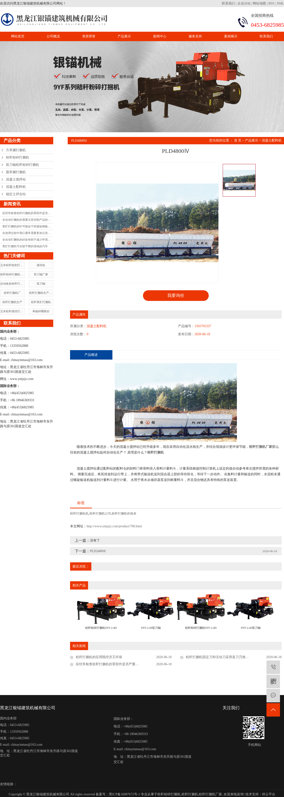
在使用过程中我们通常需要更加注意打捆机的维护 (27, 233)
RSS (271, 3)
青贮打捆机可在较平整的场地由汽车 (25, 246)
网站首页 (17, 36)
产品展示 (124, 36)
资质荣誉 (88, 36)
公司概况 (53, 36)
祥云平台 (268, 794)
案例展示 (230, 36)
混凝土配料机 (16, 187)
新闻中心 (159, 36)
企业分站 (244, 3)
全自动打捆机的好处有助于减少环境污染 (27, 239)
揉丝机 (41, 265)
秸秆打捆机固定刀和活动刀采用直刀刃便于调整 (220, 657)
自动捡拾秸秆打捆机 (12, 283)
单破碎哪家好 (40, 311)
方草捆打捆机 (16, 150)
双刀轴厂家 (41, 274)
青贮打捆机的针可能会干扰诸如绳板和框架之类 (27, 226)
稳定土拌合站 (16, 194)
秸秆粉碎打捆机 (17, 157)
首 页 (238, 140)
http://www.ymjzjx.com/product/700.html (114, 526)
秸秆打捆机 (190, 794)
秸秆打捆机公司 (100, 513)
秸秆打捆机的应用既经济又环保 (99, 657)
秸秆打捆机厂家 (210, 794)
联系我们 (229, 3)
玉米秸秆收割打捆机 (12, 265)
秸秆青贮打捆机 (41, 302)
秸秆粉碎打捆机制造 (12, 274)
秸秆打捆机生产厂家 (41, 293)
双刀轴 (41, 283)
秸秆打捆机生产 (12, 302)
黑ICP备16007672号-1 (124, 794)
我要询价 (175, 295)
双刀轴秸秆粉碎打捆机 (22, 165)
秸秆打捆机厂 (12, 293)
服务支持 (195, 36)
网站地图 (259, 3)
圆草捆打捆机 (16, 172)
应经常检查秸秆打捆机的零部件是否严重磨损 (27, 213)
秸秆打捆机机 (79, 513)
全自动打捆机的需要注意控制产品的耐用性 (27, 219)
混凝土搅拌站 (16, 179)
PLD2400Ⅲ (98, 551)
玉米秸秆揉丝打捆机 (12, 311)
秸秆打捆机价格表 (124, 513)
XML (280, 3)
